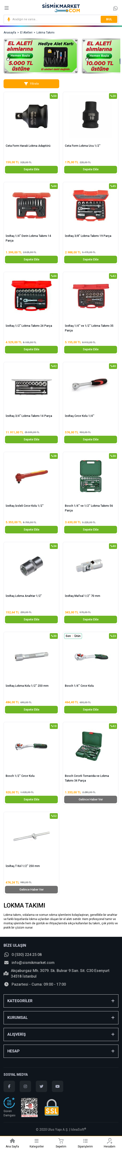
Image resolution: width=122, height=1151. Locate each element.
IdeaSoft (78, 1129)
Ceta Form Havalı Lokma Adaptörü (28, 145)
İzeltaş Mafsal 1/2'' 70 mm (82, 596)
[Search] (61, 19)
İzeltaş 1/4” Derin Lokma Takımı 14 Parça (28, 238)
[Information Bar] (115, 8)
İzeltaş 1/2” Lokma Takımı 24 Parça (29, 325)
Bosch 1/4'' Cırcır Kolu (79, 685)
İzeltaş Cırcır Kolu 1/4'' (79, 416)
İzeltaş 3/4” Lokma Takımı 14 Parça (29, 416)
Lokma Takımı (45, 32)
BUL (109, 19)
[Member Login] (109, 1140)
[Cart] (61, 1140)
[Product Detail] (31, 96)
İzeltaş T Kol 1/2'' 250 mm (23, 866)
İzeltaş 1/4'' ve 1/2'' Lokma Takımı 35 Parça (89, 328)
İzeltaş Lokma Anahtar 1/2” (24, 596)
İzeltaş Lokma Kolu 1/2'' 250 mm (27, 685)
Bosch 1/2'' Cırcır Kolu (20, 776)
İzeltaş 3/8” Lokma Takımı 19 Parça (88, 236)
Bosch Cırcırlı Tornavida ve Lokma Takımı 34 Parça (87, 778)
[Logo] (61, 7)
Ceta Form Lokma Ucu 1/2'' (82, 145)
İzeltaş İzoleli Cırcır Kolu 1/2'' (25, 505)
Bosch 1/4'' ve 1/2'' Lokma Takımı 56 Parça (89, 508)
